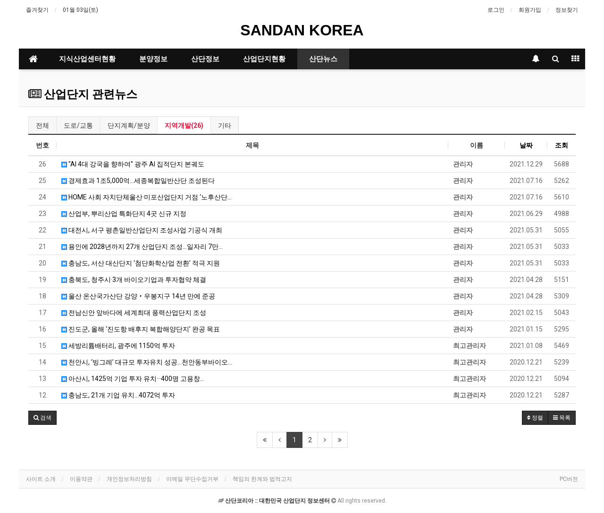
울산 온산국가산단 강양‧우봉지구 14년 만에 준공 (138, 296)
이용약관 (81, 479)
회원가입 (530, 10)
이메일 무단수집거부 (192, 479)
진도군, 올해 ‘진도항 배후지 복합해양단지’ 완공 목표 (140, 329)
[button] (42, 418)
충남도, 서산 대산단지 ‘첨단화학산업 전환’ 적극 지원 (140, 263)
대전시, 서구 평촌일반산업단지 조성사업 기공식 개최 (141, 230)
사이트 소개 (41, 479)
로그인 (495, 10)
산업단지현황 (264, 59)
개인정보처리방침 (129, 479)
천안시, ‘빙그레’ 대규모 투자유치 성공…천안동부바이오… (146, 362)
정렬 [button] (535, 417)
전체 (42, 125)
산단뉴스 (323, 59)
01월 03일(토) (80, 10)
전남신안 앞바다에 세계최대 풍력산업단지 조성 (133, 312)
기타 (224, 125)
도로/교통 (78, 125)
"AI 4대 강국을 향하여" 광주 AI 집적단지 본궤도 (132, 164)
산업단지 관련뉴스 (82, 94)
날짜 (526, 145)
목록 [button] (561, 417)
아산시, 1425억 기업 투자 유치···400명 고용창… (132, 378)
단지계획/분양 (129, 125)
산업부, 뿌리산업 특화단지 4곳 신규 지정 (123, 213)
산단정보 (205, 59)
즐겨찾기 (37, 10)
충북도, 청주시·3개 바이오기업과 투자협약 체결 (133, 279)
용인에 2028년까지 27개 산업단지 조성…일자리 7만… (142, 246)
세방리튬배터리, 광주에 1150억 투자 (118, 345)
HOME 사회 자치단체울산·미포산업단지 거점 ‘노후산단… (146, 197)
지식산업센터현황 (87, 59)
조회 (561, 145)
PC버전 (569, 479)
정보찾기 (566, 10)
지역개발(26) (184, 125)
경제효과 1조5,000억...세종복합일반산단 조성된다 (138, 180)
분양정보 (153, 59)
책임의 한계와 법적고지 (262, 479)
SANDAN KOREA (301, 30)
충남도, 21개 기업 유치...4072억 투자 (118, 395)
